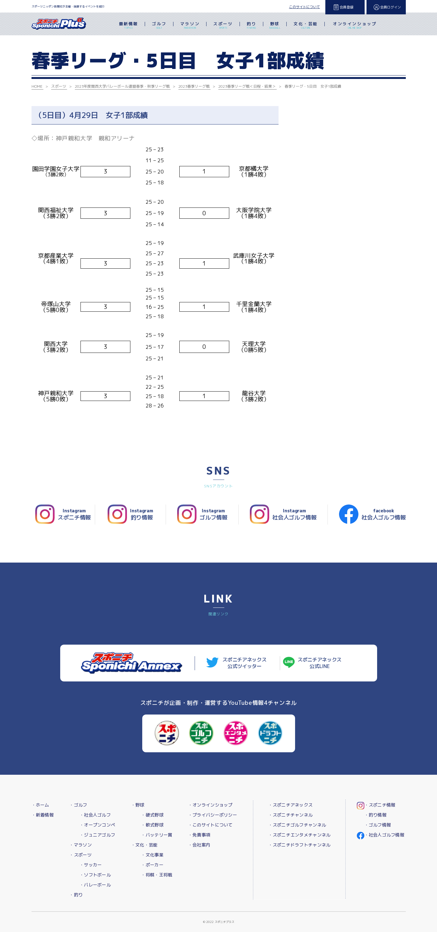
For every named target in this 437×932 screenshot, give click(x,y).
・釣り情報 (375, 815)
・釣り (76, 895)
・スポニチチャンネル (290, 815)
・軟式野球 (152, 825)
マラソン (190, 26)
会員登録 (346, 7)
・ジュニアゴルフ (97, 835)
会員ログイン (390, 7)
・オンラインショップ (210, 805)
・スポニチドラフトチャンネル (299, 845)
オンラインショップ (354, 26)
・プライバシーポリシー (212, 815)
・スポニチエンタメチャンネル (299, 835)
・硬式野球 (152, 815)
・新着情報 (43, 815)
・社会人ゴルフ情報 (384, 835)
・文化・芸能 (144, 845)
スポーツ (223, 26)
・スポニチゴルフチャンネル (297, 825)
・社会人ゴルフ (95, 815)
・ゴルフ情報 (377, 825)
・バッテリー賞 (156, 835)
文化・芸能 (306, 26)
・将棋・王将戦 (156, 875)
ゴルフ (159, 26)
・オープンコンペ (97, 825)
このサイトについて (304, 6)
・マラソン (80, 845)
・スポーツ (80, 855)
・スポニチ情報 (380, 805)
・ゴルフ (78, 805)
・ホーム (40, 805)
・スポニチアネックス (290, 805)
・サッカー (91, 865)
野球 (274, 26)
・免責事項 (199, 835)
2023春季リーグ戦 (194, 86)
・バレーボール (95, 885)
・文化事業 (152, 855)
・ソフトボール (95, 875)
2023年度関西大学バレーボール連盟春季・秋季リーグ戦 (122, 86)
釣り (251, 26)
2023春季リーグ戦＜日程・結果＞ (247, 86)
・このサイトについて (210, 825)
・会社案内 (199, 845)
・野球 (137, 805)
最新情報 (128, 26)
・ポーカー (152, 865)
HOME (37, 86)
